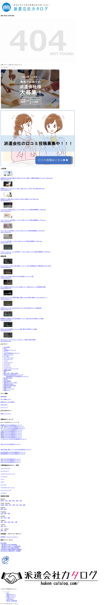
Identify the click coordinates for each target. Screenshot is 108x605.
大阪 (2, 522)
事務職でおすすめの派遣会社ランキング (11, 425)
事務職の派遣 (7, 370)
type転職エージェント (10, 350)
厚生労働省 (3, 543)
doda (5, 348)
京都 (9, 522)
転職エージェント (9, 388)
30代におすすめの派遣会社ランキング (11, 460)
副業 (5, 371)
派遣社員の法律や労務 (10, 385)
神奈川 (2, 500)
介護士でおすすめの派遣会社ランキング (11, 431)
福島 (24, 505)
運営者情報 (3, 396)
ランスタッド (7, 367)
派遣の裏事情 (7, 381)
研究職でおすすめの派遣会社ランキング (11, 437)
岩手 (10, 505)
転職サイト (7, 390)
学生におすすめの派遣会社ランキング (11, 444)
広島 (2, 526)
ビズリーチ (7, 364)
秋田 (20, 505)
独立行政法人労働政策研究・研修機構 (11, 550)
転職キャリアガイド (6, 413)
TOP (7, 593)
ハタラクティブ (8, 362)
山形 (17, 505)
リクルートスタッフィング (11, 368)
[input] (7, 67)
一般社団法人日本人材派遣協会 (9, 544)
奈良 (12, 522)
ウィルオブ (3, 493)
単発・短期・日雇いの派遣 (11, 373)
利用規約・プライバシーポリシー (9, 537)
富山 (5, 517)
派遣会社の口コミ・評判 (10, 382)
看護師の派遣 (7, 387)
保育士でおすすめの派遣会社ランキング (11, 434)
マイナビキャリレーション (8, 487)
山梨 (2, 513)
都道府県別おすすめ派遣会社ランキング (17, 376)
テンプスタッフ (8, 359)
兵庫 (5, 522)
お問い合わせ (4, 404)
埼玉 (6, 500)
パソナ (6, 361)
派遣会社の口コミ (11, 594)
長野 (5, 513)
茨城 (17, 500)
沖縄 (5, 530)
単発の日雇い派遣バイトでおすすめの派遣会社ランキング (16, 449)
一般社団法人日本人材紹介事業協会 (10, 547)
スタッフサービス (9, 357)
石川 (2, 517)
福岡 (2, 530)
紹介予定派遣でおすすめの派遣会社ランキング (13, 452)
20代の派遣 (7, 347)
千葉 (20, 500)
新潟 (9, 513)
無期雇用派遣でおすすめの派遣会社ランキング (13, 453)
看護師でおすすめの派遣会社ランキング (11, 432)
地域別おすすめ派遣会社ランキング (13, 374)
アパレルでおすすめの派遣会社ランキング (12, 429)
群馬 (10, 500)
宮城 (13, 505)
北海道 (2, 505)
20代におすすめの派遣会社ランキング (11, 459)
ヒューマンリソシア (6, 490)
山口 (5, 526)
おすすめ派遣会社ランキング (11, 353)
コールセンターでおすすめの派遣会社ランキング (13, 439)
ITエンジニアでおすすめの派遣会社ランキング (13, 428)
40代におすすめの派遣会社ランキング (11, 462)
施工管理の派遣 (8, 378)
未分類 (6, 379)
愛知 (5, 509)
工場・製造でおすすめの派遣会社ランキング (12, 426)
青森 (6, 505)
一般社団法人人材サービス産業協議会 (11, 546)
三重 (16, 522)
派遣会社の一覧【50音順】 (8, 402)
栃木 (13, 500)
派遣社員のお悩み (9, 384)
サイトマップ (4, 407)
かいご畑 (6, 356)
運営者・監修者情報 (11, 600)
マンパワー (7, 365)
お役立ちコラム (8, 354)
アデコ (6, 351)
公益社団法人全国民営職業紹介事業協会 (11, 549)
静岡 (2, 509)
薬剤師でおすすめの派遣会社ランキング (11, 436)
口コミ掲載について (6, 399)
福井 (9, 517)
